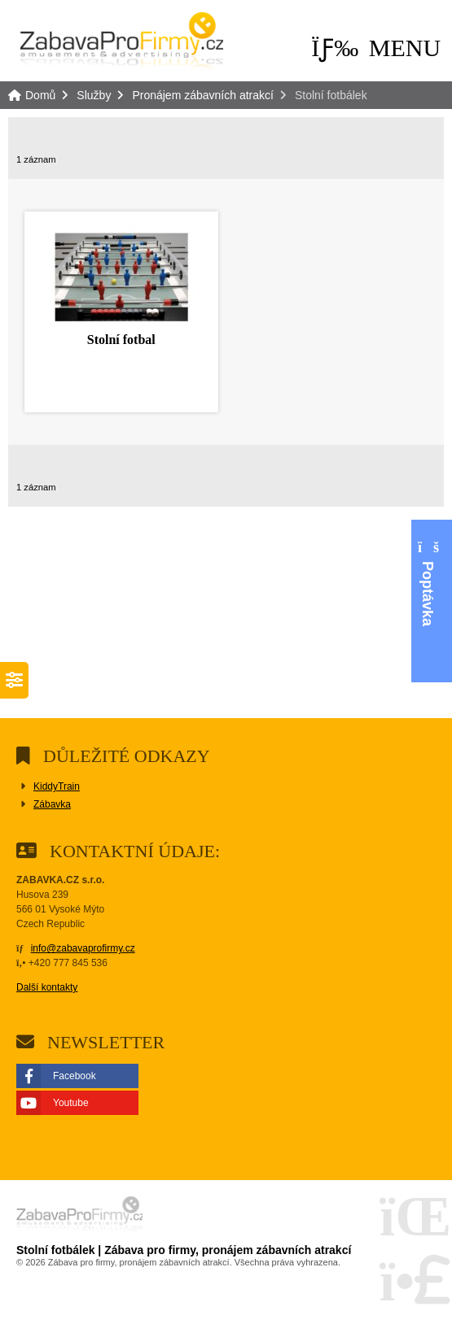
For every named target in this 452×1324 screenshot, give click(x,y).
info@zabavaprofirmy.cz (83, 948)
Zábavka (52, 804)
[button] (376, 47)
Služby (94, 95)
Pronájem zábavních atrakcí (203, 95)
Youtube (71, 1102)
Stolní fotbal (121, 339)
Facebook (74, 1076)
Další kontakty (46, 987)
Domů (121, 44)
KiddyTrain (56, 786)
